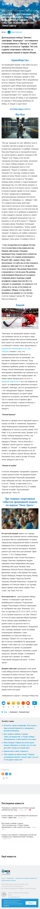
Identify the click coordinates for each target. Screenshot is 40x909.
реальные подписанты (11, 381)
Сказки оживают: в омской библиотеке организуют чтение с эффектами (20, 817)
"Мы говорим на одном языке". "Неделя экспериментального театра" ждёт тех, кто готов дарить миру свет (21, 757)
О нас (3, 878)
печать (36, 11)
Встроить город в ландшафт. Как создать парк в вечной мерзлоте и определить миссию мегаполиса (20, 728)
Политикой (6, 905)
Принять (31, 903)
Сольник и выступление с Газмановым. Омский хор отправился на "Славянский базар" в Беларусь (19, 836)
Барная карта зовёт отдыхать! (16, 751)
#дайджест (14, 712)
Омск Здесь (7, 4)
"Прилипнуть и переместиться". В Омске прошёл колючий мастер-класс (18, 809)
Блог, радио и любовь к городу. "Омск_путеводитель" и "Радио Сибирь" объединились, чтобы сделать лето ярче (20, 736)
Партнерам (10, 878)
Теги (5, 712)
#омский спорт (24, 712)
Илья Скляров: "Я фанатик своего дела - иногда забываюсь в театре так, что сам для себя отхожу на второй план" (20, 745)
